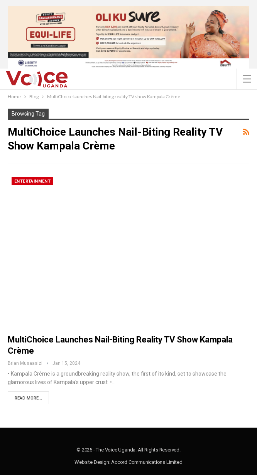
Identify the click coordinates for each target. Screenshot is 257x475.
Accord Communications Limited (146, 462)
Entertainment (32, 181)
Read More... (28, 398)
